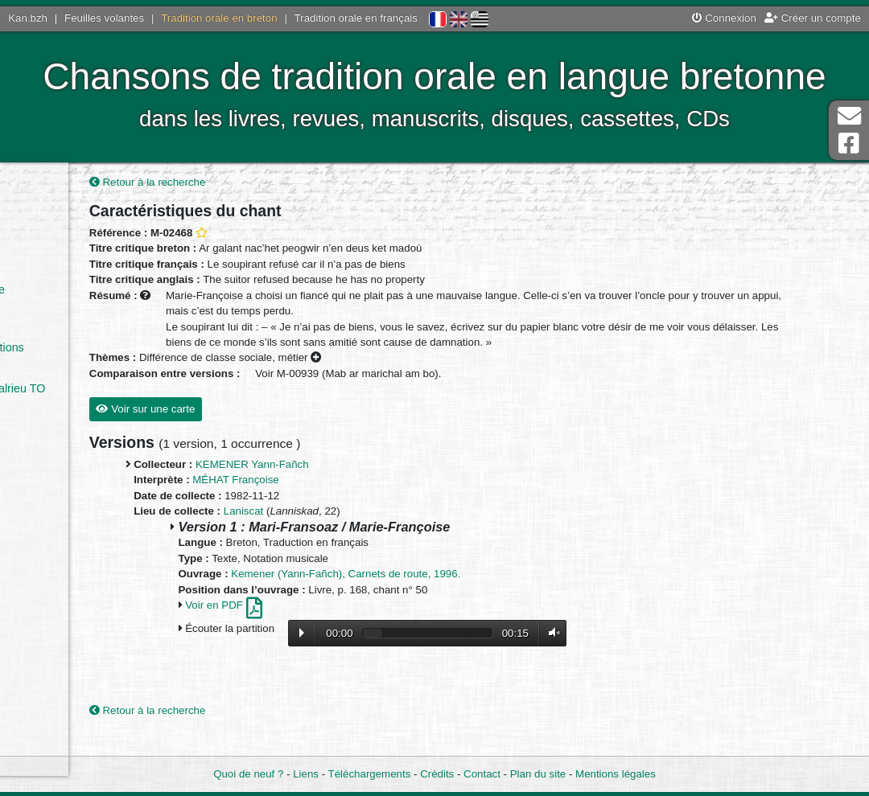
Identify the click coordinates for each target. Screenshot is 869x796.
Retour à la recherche (241, 186)
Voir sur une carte (240, 429)
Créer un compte (812, 18)
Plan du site (538, 775)
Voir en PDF (317, 625)
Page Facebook (849, 143)
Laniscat (338, 531)
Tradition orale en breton (219, 18)
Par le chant (65, 248)
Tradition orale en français (356, 18)
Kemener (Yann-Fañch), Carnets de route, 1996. (440, 594)
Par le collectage (75, 289)
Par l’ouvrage (67, 268)
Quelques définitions (85, 347)
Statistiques (63, 480)
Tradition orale (69, 367)
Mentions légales (615, 775)
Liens (306, 775)
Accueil (51, 190)
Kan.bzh (27, 18)
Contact (481, 775)
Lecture (395, 653)
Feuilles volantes (104, 18)
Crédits (437, 775)
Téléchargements (369, 775)
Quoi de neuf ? (248, 775)
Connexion (724, 18)
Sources (54, 460)
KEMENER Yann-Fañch (346, 484)
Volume (644, 652)
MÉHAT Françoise (330, 500)
